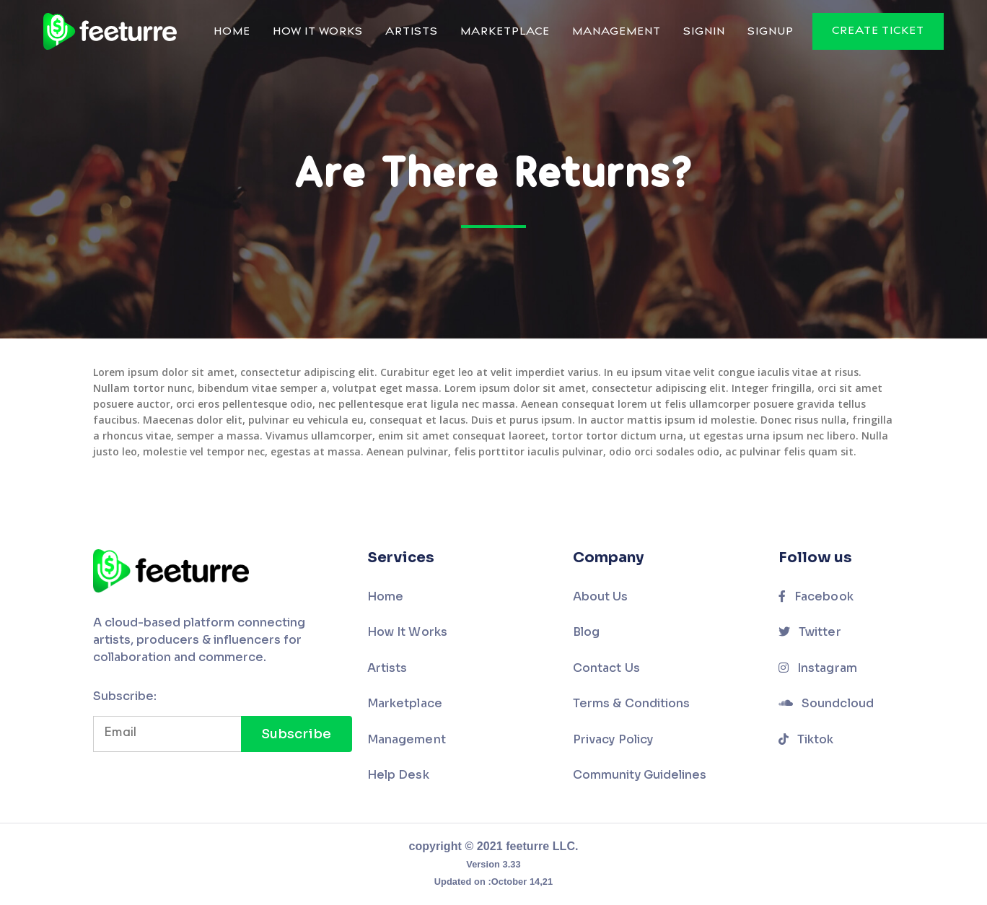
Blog (586, 631)
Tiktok (806, 739)
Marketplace (505, 32)
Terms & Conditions (631, 703)
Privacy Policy (613, 739)
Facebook (816, 596)
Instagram (817, 668)
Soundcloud (826, 703)
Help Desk (398, 774)
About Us (600, 596)
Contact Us (606, 668)
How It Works (318, 32)
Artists (411, 32)
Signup (770, 32)
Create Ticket (878, 31)
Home (232, 32)
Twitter (809, 631)
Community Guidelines (639, 774)
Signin (704, 32)
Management (616, 32)
